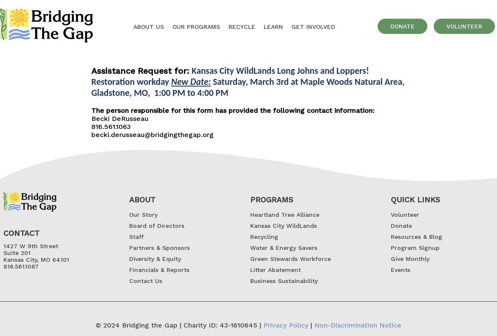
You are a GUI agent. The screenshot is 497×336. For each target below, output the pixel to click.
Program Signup (415, 247)
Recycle (242, 26)
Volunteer (405, 214)
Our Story (143, 214)
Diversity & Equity (155, 258)
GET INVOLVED (313, 26)
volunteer (464, 26)
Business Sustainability (284, 280)
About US (148, 26)
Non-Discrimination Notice (357, 325)
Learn (273, 26)
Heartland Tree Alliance (284, 214)
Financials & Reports (159, 269)
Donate (401, 225)
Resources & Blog (416, 236)
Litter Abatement (275, 269)
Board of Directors (156, 225)
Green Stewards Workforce (290, 258)
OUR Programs (196, 26)
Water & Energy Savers (283, 247)
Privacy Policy (285, 325)
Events (400, 269)
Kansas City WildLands (283, 225)
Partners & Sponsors (159, 247)
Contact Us (145, 280)
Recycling (264, 236)
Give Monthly (410, 258)
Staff (136, 236)
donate (402, 26)
